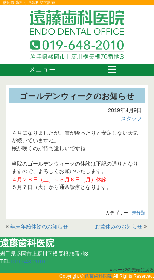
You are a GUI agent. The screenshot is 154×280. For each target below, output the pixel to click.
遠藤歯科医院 (98, 276)
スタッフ (131, 119)
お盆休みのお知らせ (118, 227)
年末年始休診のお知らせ (39, 227)
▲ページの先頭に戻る (131, 269)
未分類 (138, 212)
